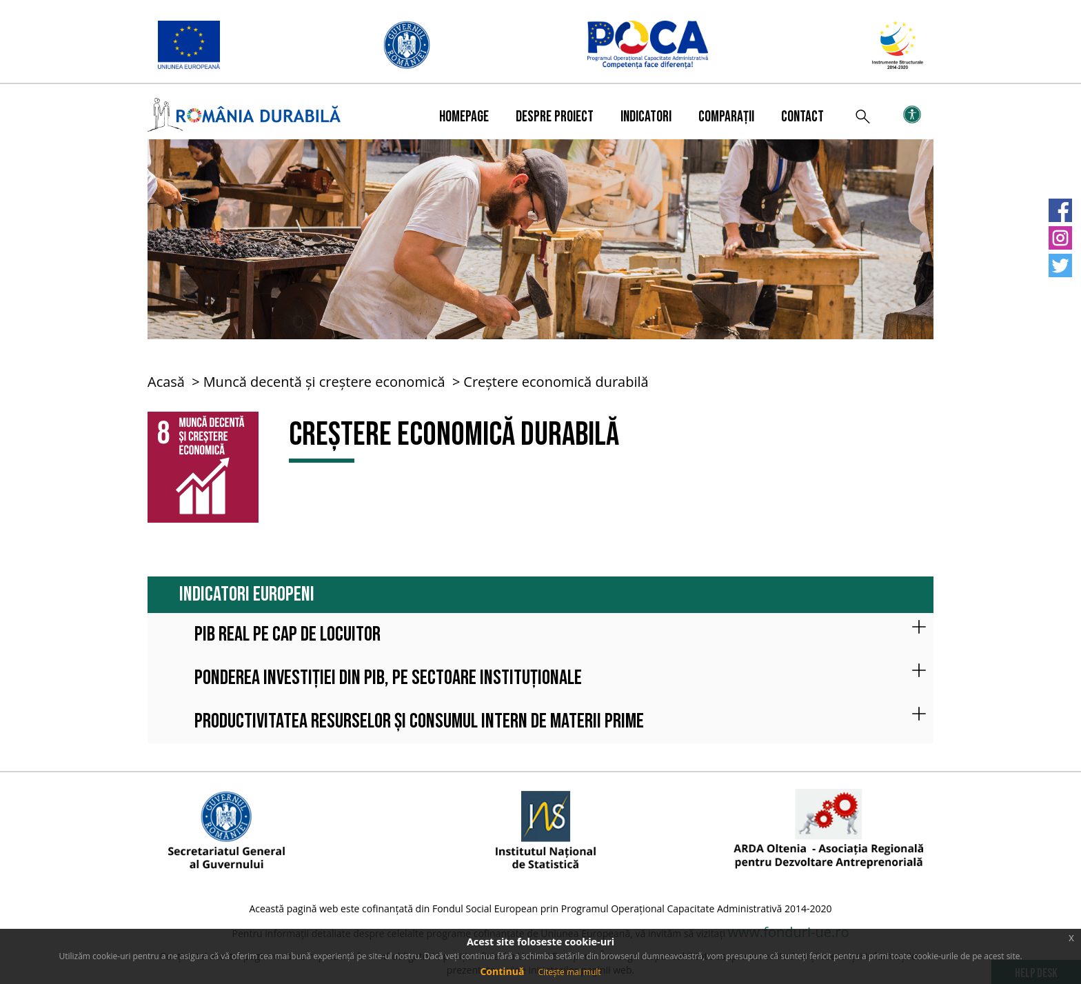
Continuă (502, 971)
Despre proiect (555, 117)
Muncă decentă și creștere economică (324, 381)
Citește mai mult (569, 972)
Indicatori (645, 117)
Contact (802, 117)
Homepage (464, 117)
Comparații (726, 117)
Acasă (166, 381)
